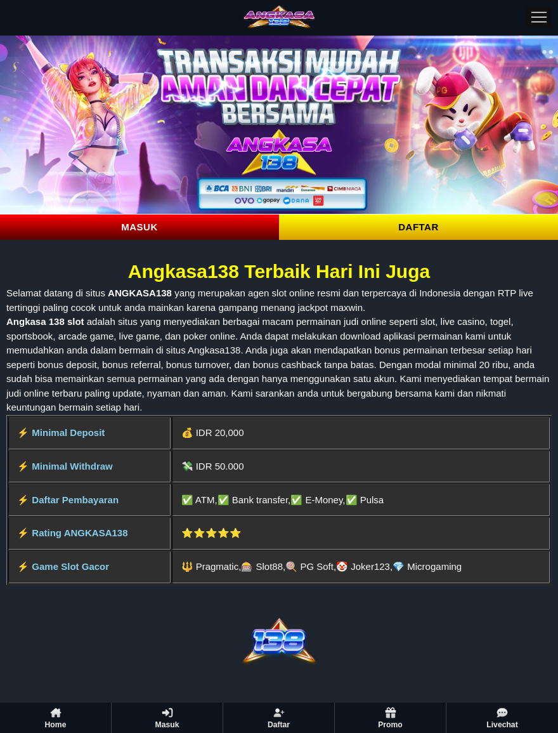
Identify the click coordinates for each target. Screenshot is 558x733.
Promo (390, 717)
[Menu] (539, 17)
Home (56, 717)
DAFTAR (418, 226)
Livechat (501, 717)
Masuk (167, 717)
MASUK (139, 226)
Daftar (279, 717)
